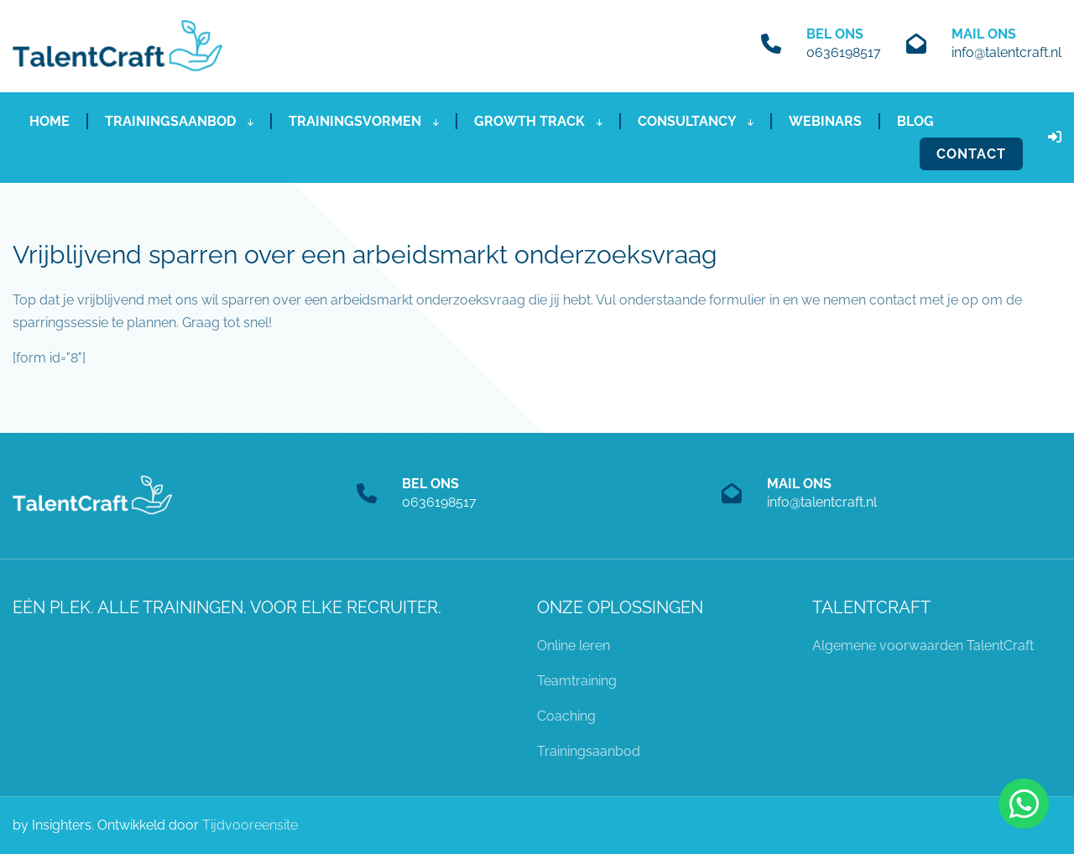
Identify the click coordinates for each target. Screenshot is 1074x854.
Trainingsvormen (364, 121)
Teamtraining (577, 681)
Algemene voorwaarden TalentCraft (923, 646)
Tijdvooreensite (250, 825)
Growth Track (538, 121)
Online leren (573, 646)
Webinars (825, 121)
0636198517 (843, 52)
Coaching (566, 716)
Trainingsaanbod (179, 121)
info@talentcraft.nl (1006, 52)
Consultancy (695, 121)
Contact (971, 154)
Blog (915, 121)
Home (49, 121)
